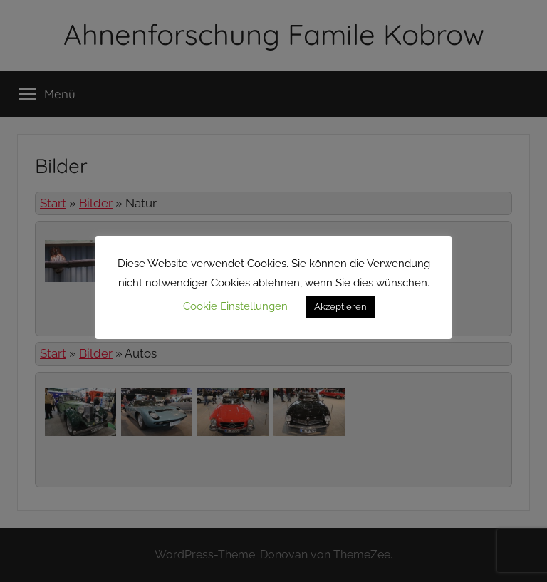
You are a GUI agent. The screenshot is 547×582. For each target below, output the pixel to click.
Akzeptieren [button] (340, 306)
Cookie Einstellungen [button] (235, 306)
